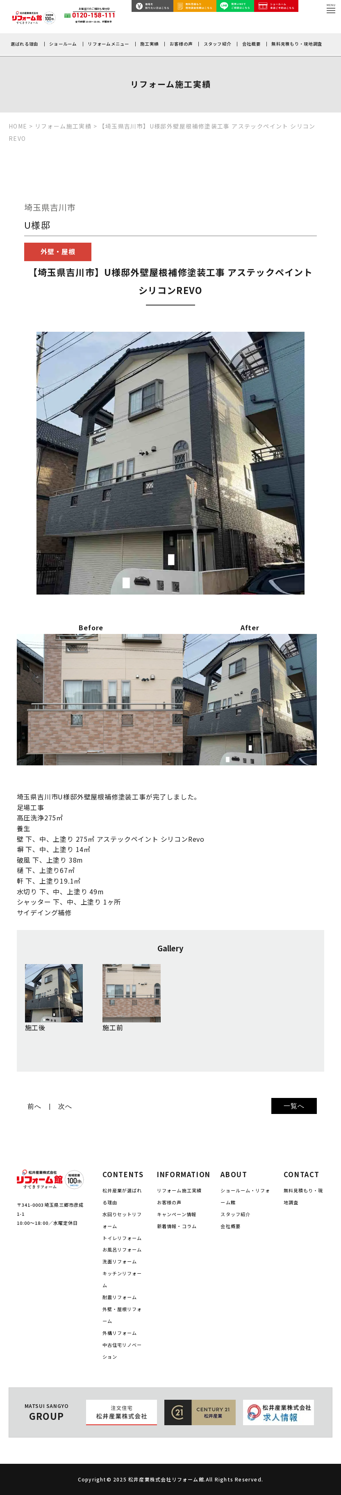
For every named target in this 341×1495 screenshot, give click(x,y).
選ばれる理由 (25, 44)
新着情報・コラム (177, 1226)
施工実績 (149, 44)
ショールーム (63, 44)
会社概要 (251, 44)
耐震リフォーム (119, 1297)
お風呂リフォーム (122, 1249)
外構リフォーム (119, 1333)
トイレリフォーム (122, 1238)
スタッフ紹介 (218, 44)
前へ (34, 1106)
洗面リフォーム (119, 1261)
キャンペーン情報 (176, 1214)
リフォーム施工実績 (179, 1190)
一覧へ (294, 1105)
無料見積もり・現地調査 (296, 44)
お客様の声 (181, 44)
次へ (65, 1106)
